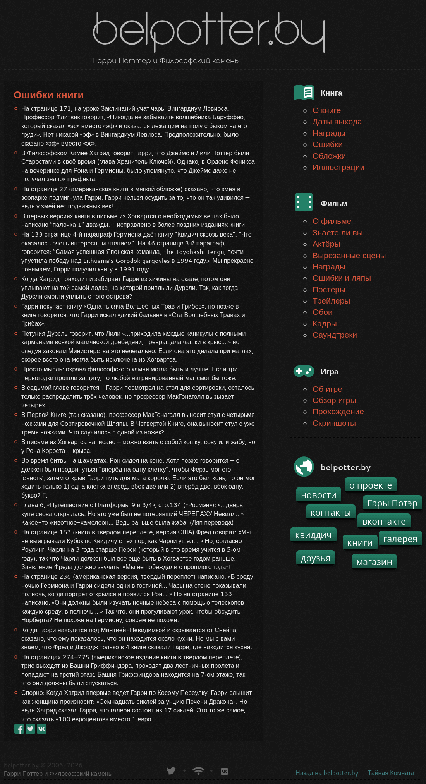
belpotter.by (21, 764)
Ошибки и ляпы (342, 277)
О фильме (332, 220)
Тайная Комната (391, 772)
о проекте (370, 485)
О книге (327, 110)
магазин (374, 562)
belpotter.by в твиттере (170, 770)
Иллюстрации (338, 167)
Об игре (327, 389)
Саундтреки (335, 334)
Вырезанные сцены (349, 255)
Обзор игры (334, 400)
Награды (329, 133)
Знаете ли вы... (341, 232)
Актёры (326, 243)
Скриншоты (334, 423)
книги (360, 542)
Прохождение (338, 411)
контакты (331, 512)
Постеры (329, 289)
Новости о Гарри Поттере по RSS (197, 770)
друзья (315, 558)
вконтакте (384, 521)
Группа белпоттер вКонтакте (224, 770)
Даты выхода (337, 121)
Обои (323, 311)
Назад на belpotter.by (326, 772)
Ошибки (328, 144)
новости (319, 495)
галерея (400, 538)
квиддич (313, 534)
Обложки (329, 155)
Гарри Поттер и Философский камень (58, 773)
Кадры (325, 323)
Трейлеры (331, 300)
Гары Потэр (392, 503)
